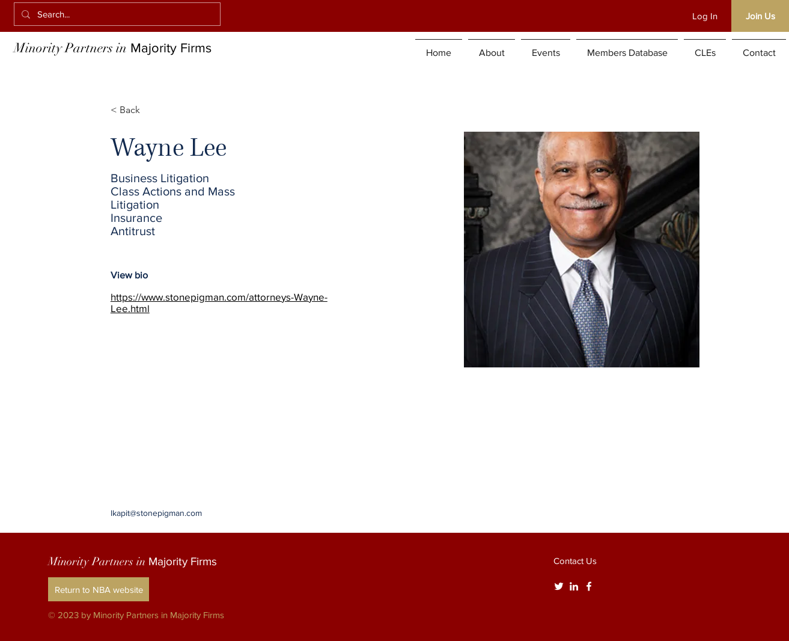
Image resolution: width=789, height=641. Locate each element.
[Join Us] (760, 16)
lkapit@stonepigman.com (156, 513)
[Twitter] (559, 586)
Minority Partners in (113, 48)
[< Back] (134, 110)
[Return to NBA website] (98, 589)
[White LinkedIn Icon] (574, 586)
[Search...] (116, 14)
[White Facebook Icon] (589, 586)
